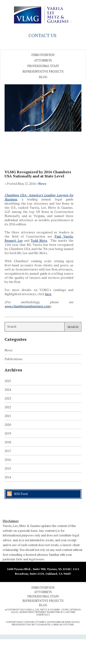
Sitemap (75, 609)
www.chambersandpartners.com (27, 306)
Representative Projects (43, 71)
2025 (8, 381)
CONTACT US (42, 35)
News (42, 183)
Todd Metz (39, 240)
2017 (8, 451)
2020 (8, 424)
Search (72, 327)
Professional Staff (43, 66)
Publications (13, 359)
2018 (8, 442)
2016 (8, 459)
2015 (8, 468)
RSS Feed (21, 493)
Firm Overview (43, 55)
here (48, 294)
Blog (43, 77)
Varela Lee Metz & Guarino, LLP (43, 14)
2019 (8, 433)
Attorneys (43, 60)
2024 (8, 389)
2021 (8, 416)
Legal (14, 612)
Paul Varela (64, 236)
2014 (8, 477)
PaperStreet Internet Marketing (40, 612)
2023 (8, 398)
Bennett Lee (14, 240)
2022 (8, 407)
